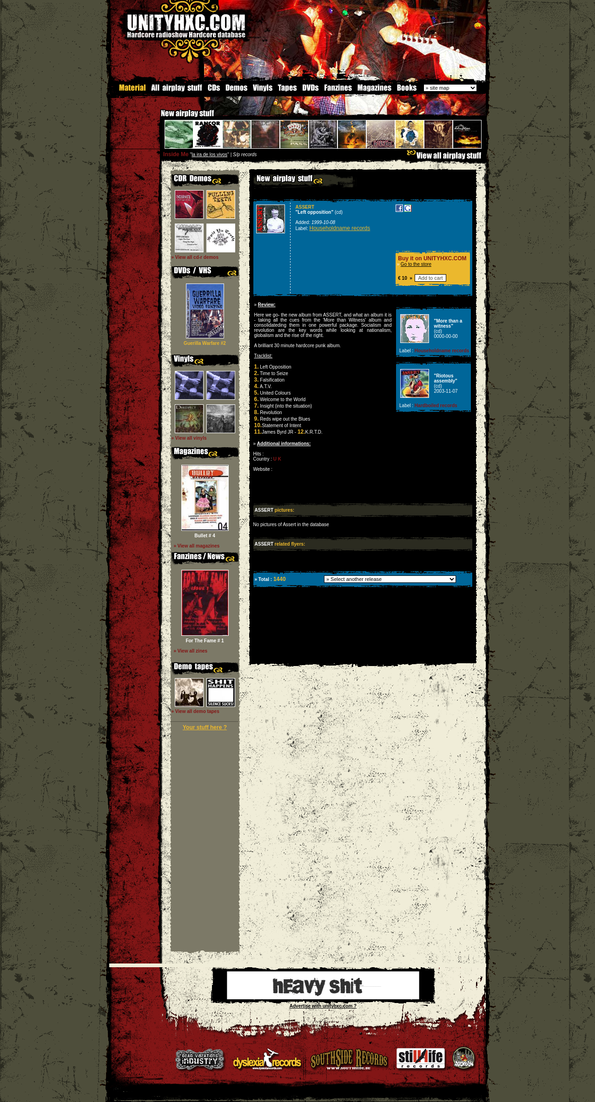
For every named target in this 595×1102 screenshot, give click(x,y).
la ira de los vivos (209, 154)
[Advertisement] (362, 656)
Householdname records (340, 227)
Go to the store (416, 263)
